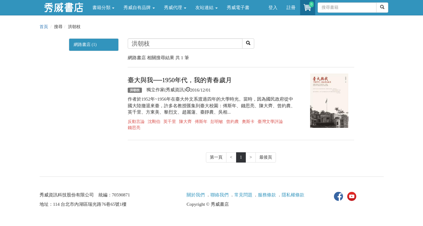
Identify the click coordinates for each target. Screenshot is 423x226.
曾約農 (232, 121)
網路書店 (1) (85, 44)
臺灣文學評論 (270, 121)
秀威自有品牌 (139, 7)
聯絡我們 (219, 194)
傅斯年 (201, 121)
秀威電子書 (238, 7)
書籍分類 (103, 7)
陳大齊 (185, 121)
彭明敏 (216, 121)
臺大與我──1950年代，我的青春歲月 (180, 80)
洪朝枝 (135, 90)
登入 (272, 7)
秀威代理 (175, 7)
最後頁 (265, 157)
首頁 (44, 26)
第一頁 (216, 157)
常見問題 (243, 194)
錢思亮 (134, 127)
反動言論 (136, 121)
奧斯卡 (248, 121)
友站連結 (206, 7)
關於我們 (196, 194)
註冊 (291, 7)
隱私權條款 (293, 194)
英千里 (169, 121)
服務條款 (267, 194)
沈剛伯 (154, 121)
